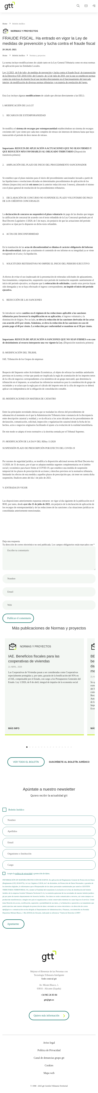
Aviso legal (49, 1042)
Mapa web (48, 1073)
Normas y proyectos (37, 55)
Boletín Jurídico (18, 24)
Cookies (49, 1065)
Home (4, 24)
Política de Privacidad (49, 1050)
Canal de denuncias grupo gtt (49, 1057)
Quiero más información (50, 1015)
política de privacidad (23, 873)
